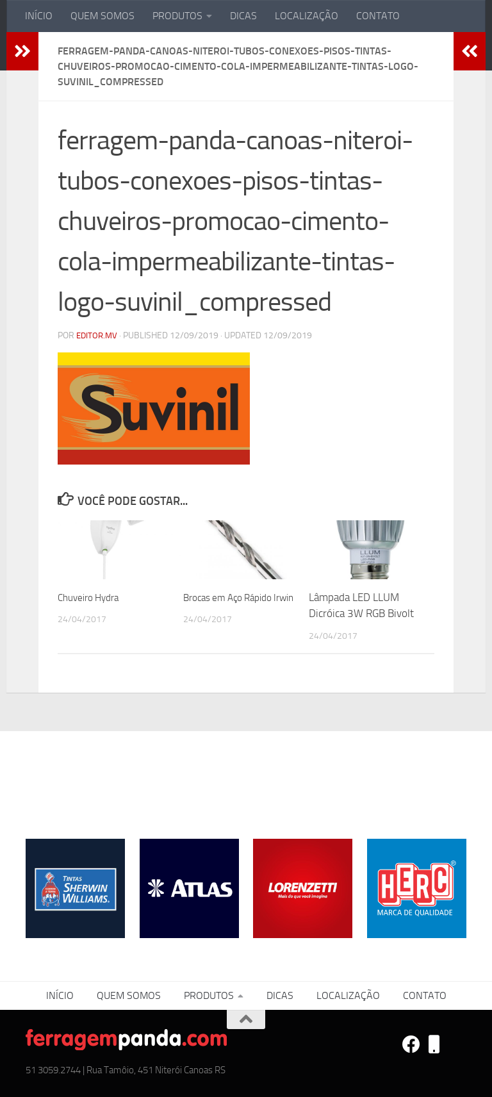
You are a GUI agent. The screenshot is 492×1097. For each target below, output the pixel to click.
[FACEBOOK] (411, 1044)
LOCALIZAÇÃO (306, 16)
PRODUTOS (177, 16)
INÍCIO (39, 16)
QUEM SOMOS (102, 16)
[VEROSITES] (434, 1044)
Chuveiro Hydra (92, 597)
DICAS (243, 16)
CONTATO (378, 16)
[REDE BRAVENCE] (457, 1044)
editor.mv (98, 335)
